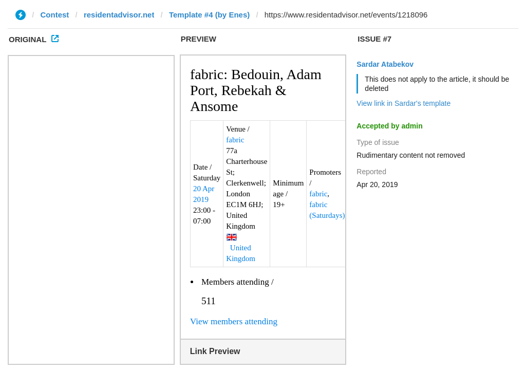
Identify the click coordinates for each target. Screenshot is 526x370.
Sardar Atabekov (385, 64)
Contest (55, 14)
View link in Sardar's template (403, 103)
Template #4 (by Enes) (209, 14)
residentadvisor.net (119, 14)
